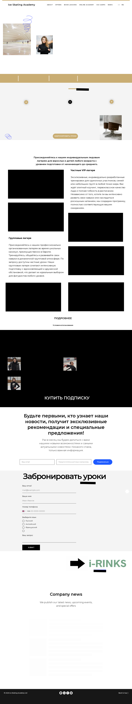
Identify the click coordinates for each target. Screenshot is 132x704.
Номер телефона (30, 507)
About (50, 5)
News (110, 5)
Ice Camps (100, 5)
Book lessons (70, 5)
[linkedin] (64, 693)
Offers (58, 5)
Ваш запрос (27, 535)
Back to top (123, 693)
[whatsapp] (60, 693)
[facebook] (67, 693)
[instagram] (71, 693)
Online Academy (86, 5)
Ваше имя (26, 496)
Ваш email (27, 486)
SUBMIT (31, 547)
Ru (123, 5)
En (119, 5)
